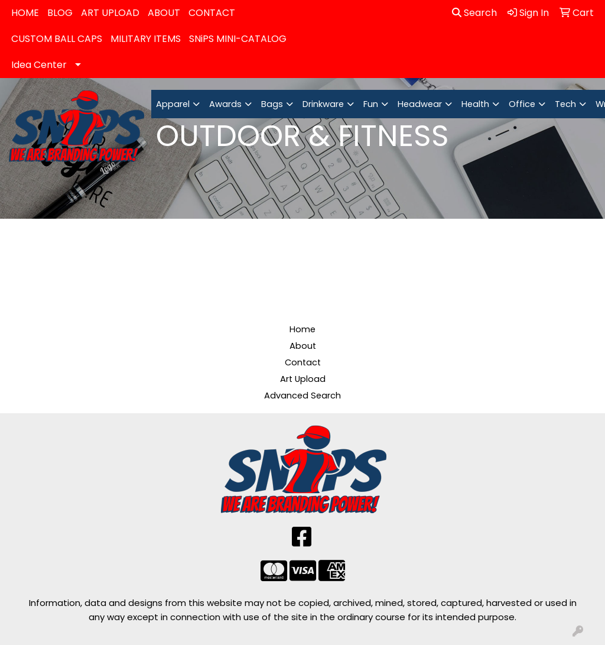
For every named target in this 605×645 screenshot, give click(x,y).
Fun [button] (370, 104)
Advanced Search (302, 395)
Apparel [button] (173, 104)
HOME (25, 13)
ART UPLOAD (110, 13)
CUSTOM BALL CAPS (56, 39)
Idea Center (39, 65)
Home (302, 329)
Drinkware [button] (323, 104)
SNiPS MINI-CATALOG (238, 39)
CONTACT (211, 13)
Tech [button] (565, 104)
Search (474, 13)
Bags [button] (272, 104)
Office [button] (522, 104)
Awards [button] (225, 104)
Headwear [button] (420, 104)
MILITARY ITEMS (145, 39)
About (303, 346)
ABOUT (164, 13)
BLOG (60, 13)
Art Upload (303, 379)
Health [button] (475, 104)
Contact (303, 362)
